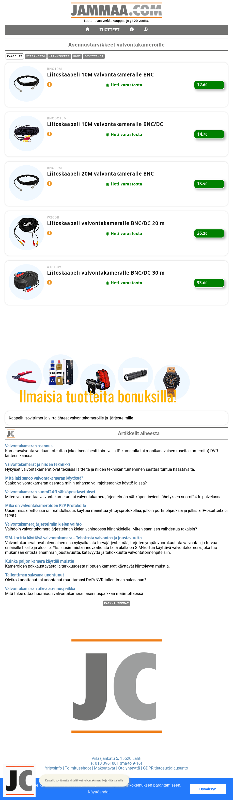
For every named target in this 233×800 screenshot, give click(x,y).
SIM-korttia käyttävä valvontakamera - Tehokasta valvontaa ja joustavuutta (73, 537)
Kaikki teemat (116, 603)
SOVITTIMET (93, 57)
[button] (84, 781)
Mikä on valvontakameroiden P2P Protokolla (45, 505)
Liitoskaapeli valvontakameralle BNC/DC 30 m (108, 286)
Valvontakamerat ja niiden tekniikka (37, 463)
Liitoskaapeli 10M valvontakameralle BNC (102, 77)
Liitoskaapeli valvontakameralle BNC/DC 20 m (108, 234)
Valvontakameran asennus (28, 445)
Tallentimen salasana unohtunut (34, 574)
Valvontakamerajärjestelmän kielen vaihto (43, 523)
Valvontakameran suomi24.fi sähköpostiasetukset (50, 491)
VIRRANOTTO (35, 57)
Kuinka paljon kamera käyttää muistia (39, 560)
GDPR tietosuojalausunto (165, 768)
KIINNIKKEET (59, 57)
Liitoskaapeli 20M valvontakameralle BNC (102, 182)
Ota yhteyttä (129, 768)
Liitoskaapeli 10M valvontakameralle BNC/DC (107, 129)
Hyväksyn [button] (207, 789)
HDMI (77, 57)
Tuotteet (110, 29)
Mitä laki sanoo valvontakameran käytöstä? (44, 477)
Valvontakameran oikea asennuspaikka (40, 588)
